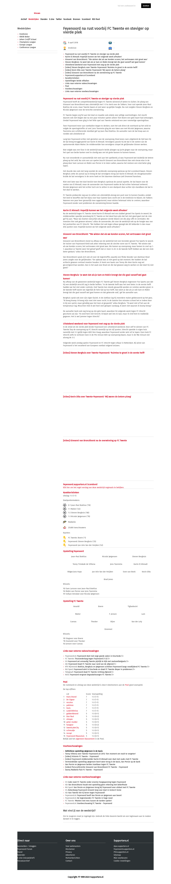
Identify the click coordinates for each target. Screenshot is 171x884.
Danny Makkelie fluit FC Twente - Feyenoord (84, 770)
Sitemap (117, 855)
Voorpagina (25, 13)
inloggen (135, 13)
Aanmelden (22, 846)
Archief (24, 19)
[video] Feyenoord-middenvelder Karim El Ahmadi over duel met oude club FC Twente (101, 759)
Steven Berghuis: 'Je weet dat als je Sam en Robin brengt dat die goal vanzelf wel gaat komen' (105, 62)
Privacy (69, 852)
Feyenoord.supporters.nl (124, 849)
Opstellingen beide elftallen (77, 81)
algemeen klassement (85, 739)
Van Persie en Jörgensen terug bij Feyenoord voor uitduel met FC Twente (104, 787)
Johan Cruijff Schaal (28, 39)
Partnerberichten (73, 858)
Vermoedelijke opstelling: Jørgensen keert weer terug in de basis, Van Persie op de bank (102, 762)
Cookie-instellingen (122, 861)
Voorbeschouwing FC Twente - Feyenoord (94, 803)
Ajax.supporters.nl (121, 846)
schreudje (70, 730)
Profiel (76, 13)
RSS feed (96, 19)
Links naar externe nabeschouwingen (81, 83)
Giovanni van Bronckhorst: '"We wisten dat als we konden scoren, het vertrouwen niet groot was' (106, 59)
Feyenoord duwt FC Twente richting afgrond (92, 672)
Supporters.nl (121, 840)
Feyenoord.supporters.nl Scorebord (80, 75)
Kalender (21, 855)
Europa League (26, 45)
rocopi (69, 733)
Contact (69, 861)
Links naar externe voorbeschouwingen (82, 91)
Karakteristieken (72, 78)
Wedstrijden (33, 19)
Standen (43, 19)
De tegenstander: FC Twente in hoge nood (94, 798)
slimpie (69, 719)
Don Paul (70, 716)
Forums (47, 13)
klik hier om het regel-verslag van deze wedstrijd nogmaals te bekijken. (93, 487)
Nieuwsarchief (23, 861)
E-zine (51, 19)
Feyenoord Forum (24, 849)
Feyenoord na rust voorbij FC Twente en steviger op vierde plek (92, 54)
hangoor (69, 725)
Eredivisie (24, 34)
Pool (67, 86)
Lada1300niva (72, 711)
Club (68, 13)
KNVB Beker (25, 37)
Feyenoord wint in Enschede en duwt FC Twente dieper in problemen (103, 669)
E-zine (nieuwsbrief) (26, 858)
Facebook (67, 19)
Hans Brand (71, 697)
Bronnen (76, 19)
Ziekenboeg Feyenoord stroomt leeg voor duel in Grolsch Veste (94, 790)
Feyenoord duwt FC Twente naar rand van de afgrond (90, 664)
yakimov (69, 705)
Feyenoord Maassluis (75, 736)
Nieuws (37, 13)
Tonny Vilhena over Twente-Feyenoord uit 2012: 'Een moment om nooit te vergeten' (100, 754)
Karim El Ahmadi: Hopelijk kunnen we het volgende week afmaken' (93, 57)
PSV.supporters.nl (121, 852)
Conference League (28, 47)
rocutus (69, 702)
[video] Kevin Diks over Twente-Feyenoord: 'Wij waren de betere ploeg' (95, 70)
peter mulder (71, 722)
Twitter (59, 19)
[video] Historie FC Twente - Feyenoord (82, 756)
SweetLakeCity (72, 728)
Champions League (28, 42)
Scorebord (86, 19)
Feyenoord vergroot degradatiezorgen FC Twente (90, 675)
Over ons (70, 840)
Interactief (57, 13)
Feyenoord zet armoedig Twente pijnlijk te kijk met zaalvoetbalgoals (97, 661)
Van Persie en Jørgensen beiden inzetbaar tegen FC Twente (90, 764)
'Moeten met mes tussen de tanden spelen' (93, 801)
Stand (19, 852)
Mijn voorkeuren (120, 858)
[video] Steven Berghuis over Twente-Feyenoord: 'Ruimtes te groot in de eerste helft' (101, 67)
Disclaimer (70, 849)
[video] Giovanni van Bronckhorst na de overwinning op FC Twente (93, 73)
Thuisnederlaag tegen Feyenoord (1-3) (91, 659)
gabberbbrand (72, 714)
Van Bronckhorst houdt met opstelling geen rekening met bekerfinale (97, 785)
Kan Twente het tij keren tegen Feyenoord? (86, 793)
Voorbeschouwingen (73, 89)
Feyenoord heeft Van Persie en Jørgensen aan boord (99, 795)
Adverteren (70, 855)
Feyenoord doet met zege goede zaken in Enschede (99, 656)
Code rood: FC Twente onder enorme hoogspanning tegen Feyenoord (97, 782)
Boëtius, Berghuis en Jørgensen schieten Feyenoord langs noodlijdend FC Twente (112, 667)
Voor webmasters (73, 846)
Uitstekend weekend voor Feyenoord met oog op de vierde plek (92, 65)
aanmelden (146, 13)
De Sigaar (70, 700)
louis (68, 708)
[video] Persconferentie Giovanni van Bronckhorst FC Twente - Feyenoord (96, 767)
